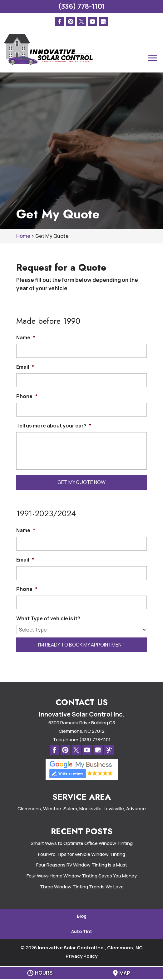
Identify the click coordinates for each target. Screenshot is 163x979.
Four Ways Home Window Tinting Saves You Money (82, 875)
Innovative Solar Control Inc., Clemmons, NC (90, 947)
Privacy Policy (81, 956)
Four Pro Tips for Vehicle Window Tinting (81, 854)
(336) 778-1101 (81, 6)
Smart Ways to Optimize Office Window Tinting (82, 843)
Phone (26, 396)
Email (25, 367)
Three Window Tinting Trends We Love (82, 886)
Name (25, 337)
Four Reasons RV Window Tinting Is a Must (81, 865)
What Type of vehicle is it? (48, 618)
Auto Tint (81, 931)
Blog (81, 916)
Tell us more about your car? (53, 425)
